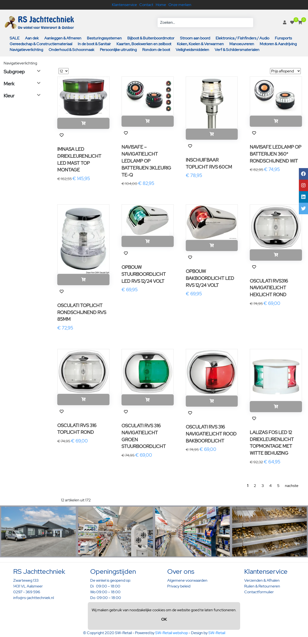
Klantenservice (124, 4)
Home (161, 4)
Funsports (283, 38)
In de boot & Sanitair (94, 43)
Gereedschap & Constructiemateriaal (41, 43)
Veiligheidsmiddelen (192, 49)
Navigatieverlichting (26, 49)
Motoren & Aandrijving (278, 43)
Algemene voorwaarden (187, 580)
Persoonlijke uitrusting (118, 49)
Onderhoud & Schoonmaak (71, 49)
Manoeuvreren (241, 43)
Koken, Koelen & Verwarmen (200, 43)
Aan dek (32, 38)
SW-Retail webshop (171, 632)
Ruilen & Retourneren (262, 586)
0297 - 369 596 (26, 591)
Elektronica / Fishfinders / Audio (242, 38)
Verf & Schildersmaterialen (237, 49)
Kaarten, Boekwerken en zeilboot (143, 43)
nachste (291, 485)
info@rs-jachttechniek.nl (33, 597)
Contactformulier (259, 591)
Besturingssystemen (104, 38)
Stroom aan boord (195, 38)
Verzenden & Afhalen (262, 580)
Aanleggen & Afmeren (62, 38)
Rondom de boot (156, 49)
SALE (14, 38)
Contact (146, 4)
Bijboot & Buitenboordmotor (150, 38)
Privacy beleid (178, 586)
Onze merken (179, 4)
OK (164, 619)
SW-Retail (216, 632)
